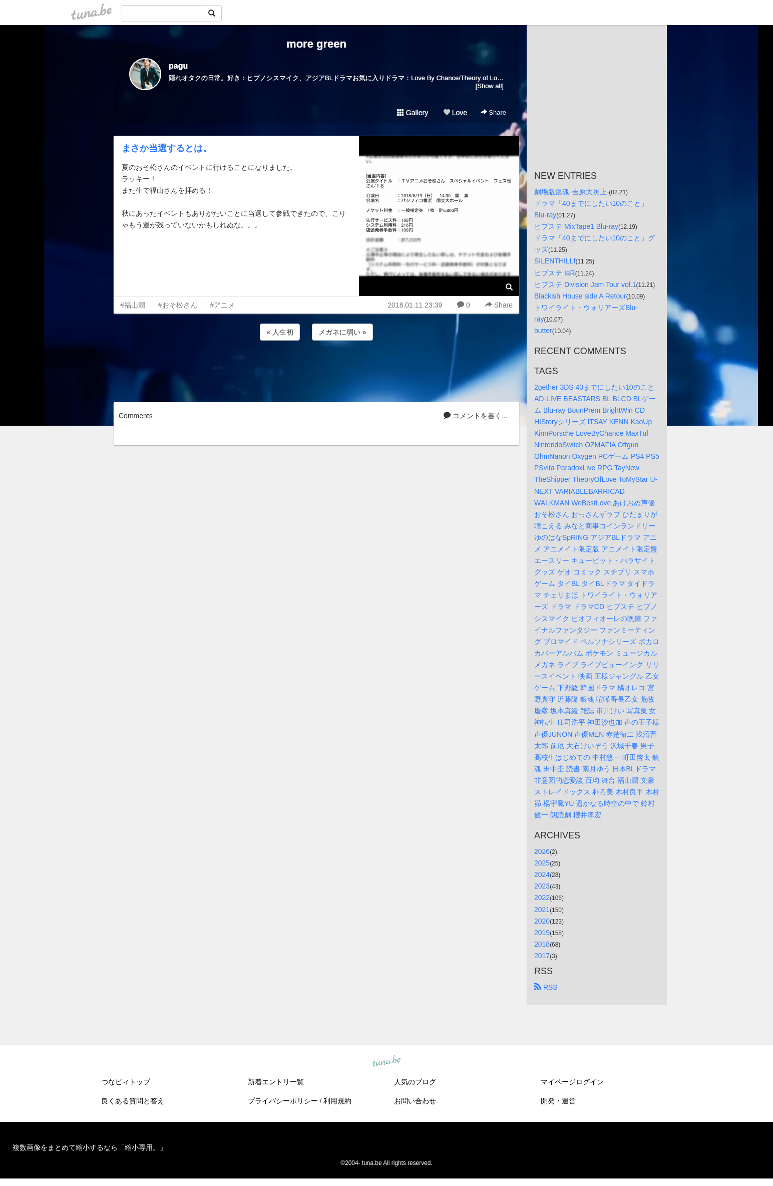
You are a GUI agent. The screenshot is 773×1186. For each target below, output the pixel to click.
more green (316, 44)
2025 (542, 863)
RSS (546, 987)
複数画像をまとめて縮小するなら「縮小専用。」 (90, 1147)
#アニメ (222, 305)
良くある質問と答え (132, 1101)
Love (455, 113)
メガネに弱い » (342, 332)
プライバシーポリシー (283, 1101)
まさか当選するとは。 (167, 148)
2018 (542, 944)
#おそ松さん (177, 305)
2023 (542, 886)
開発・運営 (558, 1101)
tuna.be (386, 1062)
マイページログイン (572, 1082)
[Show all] (490, 86)
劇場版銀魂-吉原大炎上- (571, 192)
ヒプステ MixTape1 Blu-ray (576, 226)
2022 (542, 898)
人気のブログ (415, 1082)
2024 (542, 874)
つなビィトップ (125, 1082)
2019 (542, 933)
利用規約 (337, 1101)
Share (493, 112)
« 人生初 (279, 332)
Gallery (412, 113)
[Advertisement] (316, 369)
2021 (542, 910)
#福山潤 (132, 305)
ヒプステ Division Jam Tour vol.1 (585, 284)
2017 (542, 956)
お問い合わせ (415, 1101)
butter (543, 331)
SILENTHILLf (554, 261)
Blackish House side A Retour (580, 296)
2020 (542, 921)
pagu (178, 66)
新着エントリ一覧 (276, 1082)
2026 (542, 851)
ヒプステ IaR (554, 273)
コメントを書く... (476, 416)
